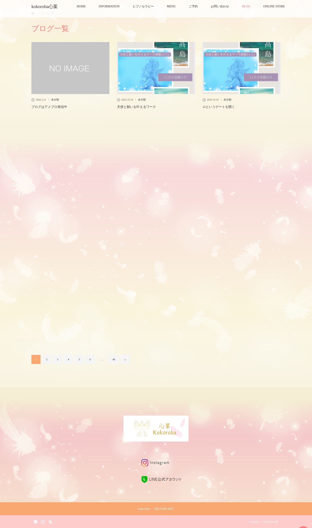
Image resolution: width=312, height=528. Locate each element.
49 (113, 359)
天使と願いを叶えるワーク (136, 107)
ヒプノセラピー (143, 6)
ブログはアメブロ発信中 (49, 107)
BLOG (246, 6)
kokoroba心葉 (46, 6)
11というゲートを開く (219, 107)
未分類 (55, 99)
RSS (50, 521)
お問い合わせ (220, 6)
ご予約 (193, 6)
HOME (81, 6)
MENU (171, 6)
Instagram (42, 521)
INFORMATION (109, 6)
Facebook (34, 521)
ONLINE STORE (274, 6)
